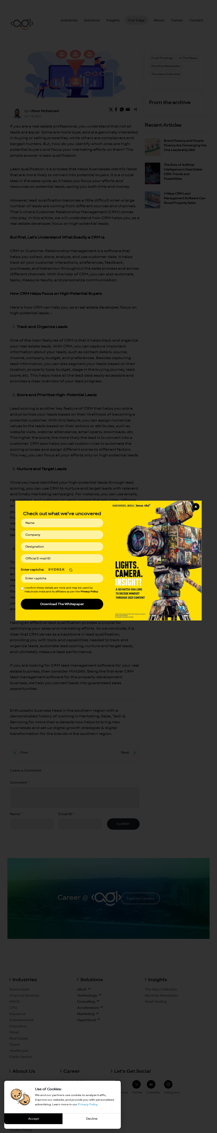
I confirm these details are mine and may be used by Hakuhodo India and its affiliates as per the (61, 589)
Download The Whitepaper (62, 604)
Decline (91, 1119)
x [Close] (196, 506)
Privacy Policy (87, 1104)
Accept (33, 1119)
